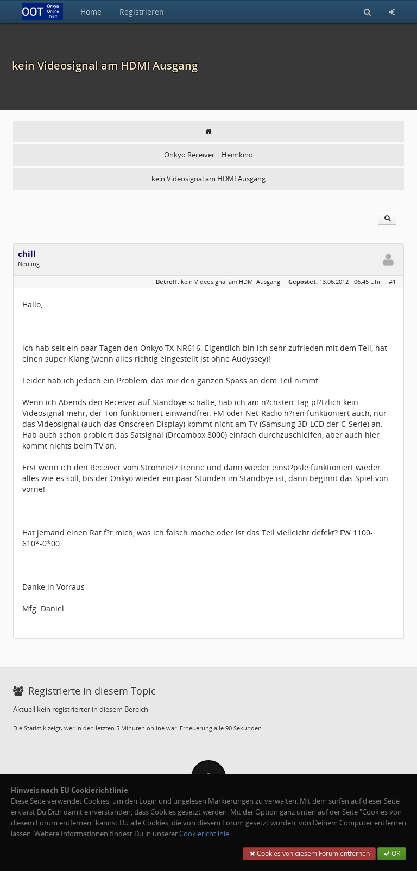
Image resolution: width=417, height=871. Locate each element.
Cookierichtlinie (204, 833)
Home (91, 12)
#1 (392, 281)
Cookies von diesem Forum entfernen (309, 853)
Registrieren (141, 12)
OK (391, 853)
